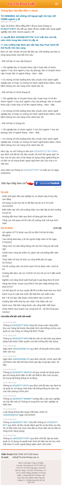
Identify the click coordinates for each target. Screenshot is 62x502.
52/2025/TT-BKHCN (22, 372)
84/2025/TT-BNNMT (22, 398)
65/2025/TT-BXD (20, 338)
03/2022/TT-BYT (8, 29)
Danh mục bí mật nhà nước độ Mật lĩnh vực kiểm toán (28, 294)
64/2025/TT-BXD (20, 325)
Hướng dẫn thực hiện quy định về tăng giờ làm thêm (27, 216)
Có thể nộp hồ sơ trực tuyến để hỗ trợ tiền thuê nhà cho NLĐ (31, 290)
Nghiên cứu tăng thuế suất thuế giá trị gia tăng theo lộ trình (30, 280)
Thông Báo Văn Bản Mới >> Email (19, 10)
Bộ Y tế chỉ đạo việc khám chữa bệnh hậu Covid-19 (27, 298)
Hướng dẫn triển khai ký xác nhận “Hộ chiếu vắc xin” (27, 301)
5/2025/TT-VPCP (20, 385)
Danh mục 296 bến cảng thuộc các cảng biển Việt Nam (28, 305)
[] (57, 228)
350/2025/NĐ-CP (21, 348)
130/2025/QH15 (10, 415)
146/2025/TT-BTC (21, 438)
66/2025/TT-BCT (20, 422)
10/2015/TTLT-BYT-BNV (45, 151)
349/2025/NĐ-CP (21, 359)
